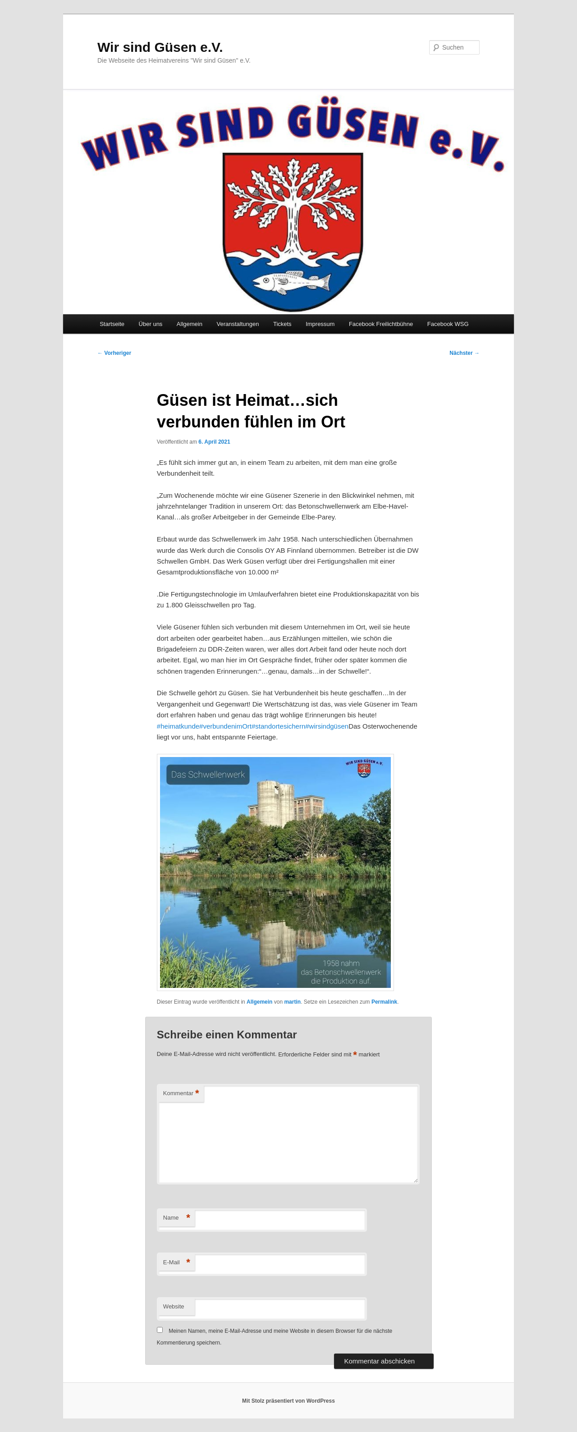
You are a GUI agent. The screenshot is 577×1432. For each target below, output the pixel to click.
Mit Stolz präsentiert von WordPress (288, 1401)
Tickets (282, 324)
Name (176, 1218)
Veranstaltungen (237, 324)
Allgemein (189, 324)
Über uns (151, 324)
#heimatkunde (178, 726)
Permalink (384, 1002)
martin (292, 1002)
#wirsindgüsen (326, 726)
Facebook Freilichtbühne (381, 324)
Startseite (112, 324)
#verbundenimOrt (225, 726)
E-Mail (176, 1262)
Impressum (320, 324)
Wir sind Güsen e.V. (160, 47)
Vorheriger (114, 353)
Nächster (464, 353)
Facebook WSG (448, 324)
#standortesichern (278, 726)
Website (173, 1306)
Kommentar (181, 1093)
